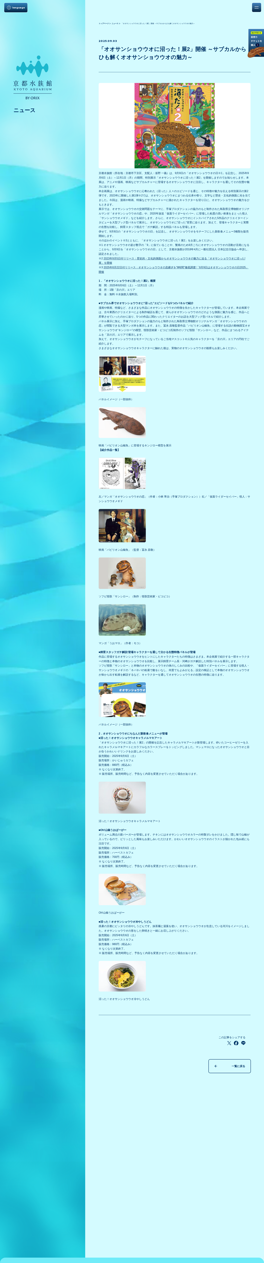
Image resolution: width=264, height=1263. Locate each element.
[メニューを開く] (256, 7)
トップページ (104, 23)
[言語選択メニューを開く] (16, 7)
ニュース (115, 23)
